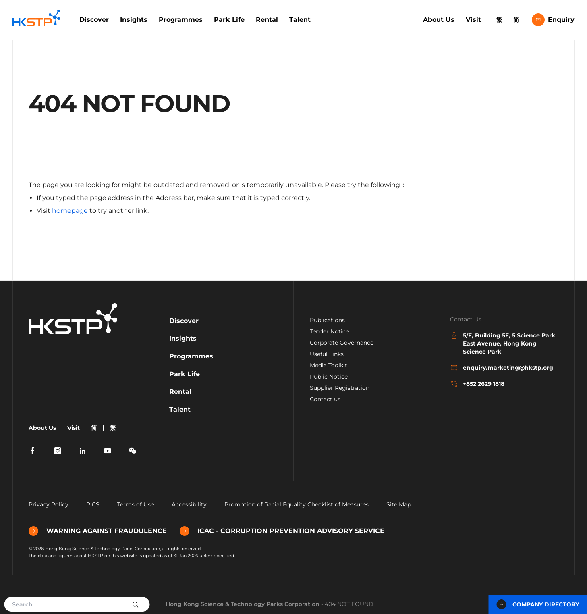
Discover (94, 19)
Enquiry (553, 19)
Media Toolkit (328, 365)
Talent (300, 19)
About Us (438, 19)
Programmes (181, 19)
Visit (473, 19)
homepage (70, 210)
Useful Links (327, 354)
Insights (133, 19)
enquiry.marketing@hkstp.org (501, 368)
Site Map (398, 504)
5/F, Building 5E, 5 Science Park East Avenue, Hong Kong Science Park (502, 343)
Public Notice (329, 376)
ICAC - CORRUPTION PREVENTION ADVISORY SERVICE (282, 531)
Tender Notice (329, 331)
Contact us (325, 399)
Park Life (229, 19)
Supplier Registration (339, 387)
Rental (267, 19)
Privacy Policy (48, 504)
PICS (93, 504)
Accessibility (189, 504)
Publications (327, 320)
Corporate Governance (341, 342)
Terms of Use (135, 504)
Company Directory (537, 604)
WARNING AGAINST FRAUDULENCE (98, 531)
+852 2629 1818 (477, 384)
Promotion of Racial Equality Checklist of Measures (296, 504)
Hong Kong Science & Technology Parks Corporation (242, 604)
